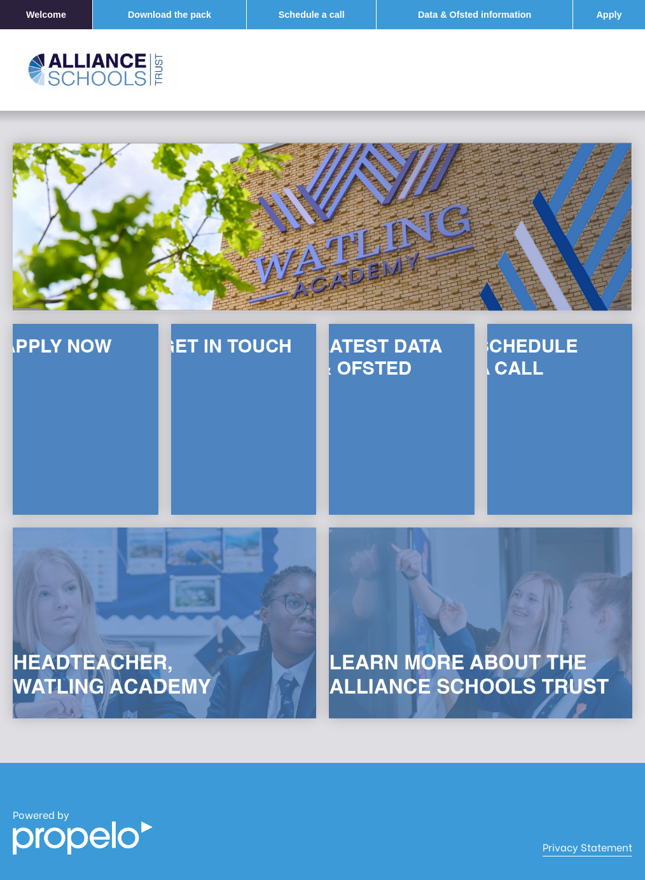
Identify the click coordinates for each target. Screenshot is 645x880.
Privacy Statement (587, 847)
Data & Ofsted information (474, 15)
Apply (608, 15)
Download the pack (169, 15)
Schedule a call (312, 15)
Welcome (46, 15)
